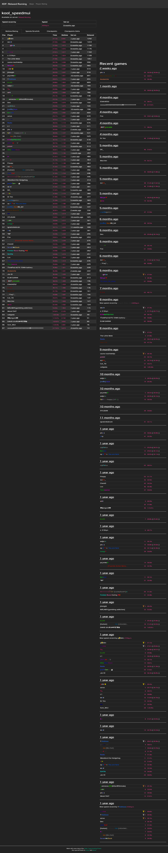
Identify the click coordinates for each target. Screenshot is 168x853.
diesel (94, 850)
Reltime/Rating (11, 31)
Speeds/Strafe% (32, 31)
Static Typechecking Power (92, 848)
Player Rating (41, 4)
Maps (31, 4)
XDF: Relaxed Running (14, 4)
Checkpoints (52, 31)
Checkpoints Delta (72, 31)
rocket (87, 850)
